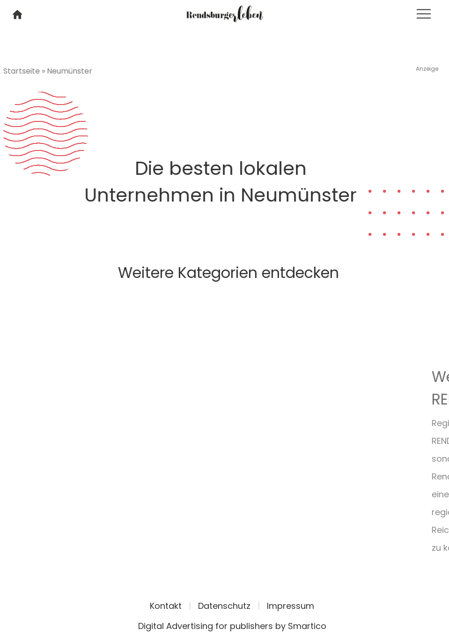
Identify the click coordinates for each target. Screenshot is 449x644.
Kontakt (166, 606)
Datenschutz (224, 606)
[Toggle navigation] (423, 13)
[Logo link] (224, 12)
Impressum (290, 606)
